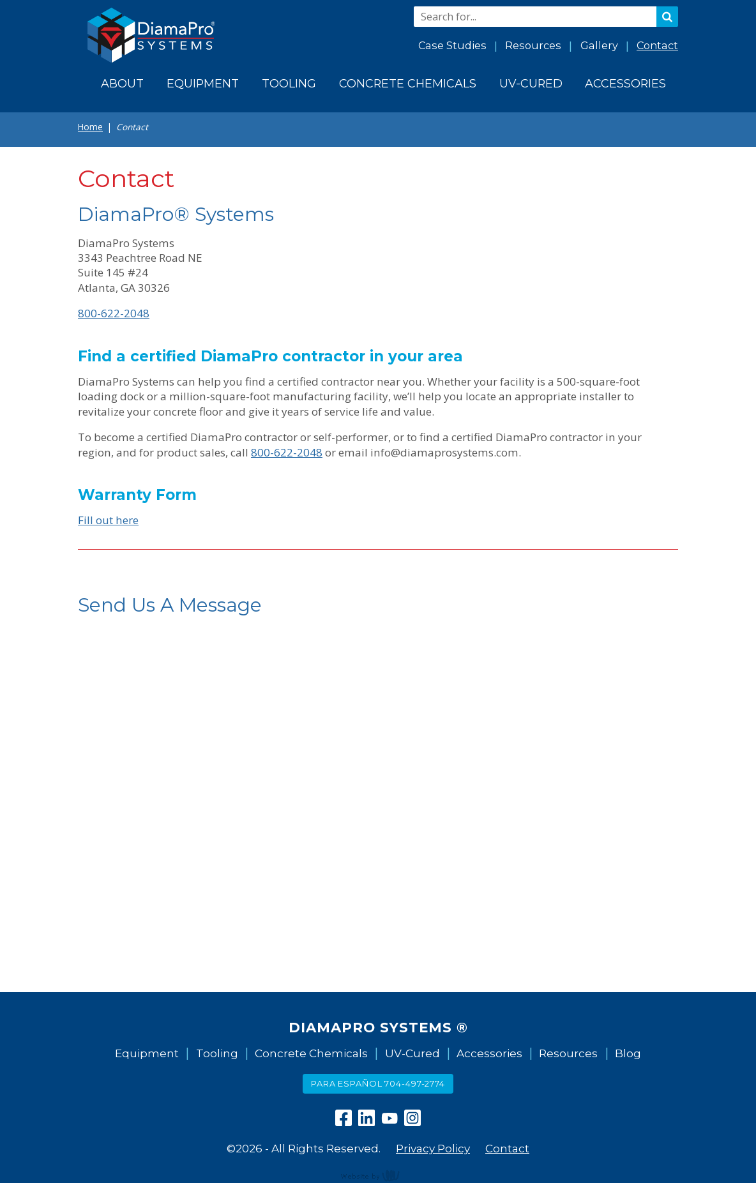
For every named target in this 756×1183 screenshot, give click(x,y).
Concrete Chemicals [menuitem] (407, 83)
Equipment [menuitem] (203, 83)
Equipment (147, 1053)
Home (90, 127)
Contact (657, 45)
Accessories (489, 1053)
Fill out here (108, 520)
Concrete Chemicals (311, 1053)
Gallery (599, 45)
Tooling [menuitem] (289, 83)
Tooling (217, 1053)
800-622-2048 (113, 313)
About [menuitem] (122, 83)
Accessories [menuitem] (625, 83)
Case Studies (452, 45)
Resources (533, 45)
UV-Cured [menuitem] (531, 83)
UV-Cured (412, 1053)
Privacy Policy (433, 1148)
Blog (628, 1053)
